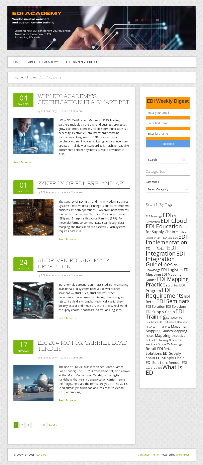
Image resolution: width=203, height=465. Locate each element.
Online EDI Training (157, 340)
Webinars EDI (154, 368)
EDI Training (165, 313)
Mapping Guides (159, 330)
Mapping (178, 326)
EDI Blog (41, 454)
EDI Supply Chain (160, 311)
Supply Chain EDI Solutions (165, 360)
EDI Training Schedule (83, 62)
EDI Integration (161, 250)
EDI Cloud (174, 220)
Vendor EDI (178, 362)
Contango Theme (148, 454)
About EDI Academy (43, 62)
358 (42, 425)
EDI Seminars (173, 301)
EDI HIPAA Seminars (167, 238)
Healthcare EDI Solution (175, 322)
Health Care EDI (154, 322)
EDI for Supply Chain (167, 229)
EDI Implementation (166, 239)
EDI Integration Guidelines (165, 259)
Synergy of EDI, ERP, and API (81, 183)
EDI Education (164, 226)
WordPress (183, 454)
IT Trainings (163, 326)
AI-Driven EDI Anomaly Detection (73, 263)
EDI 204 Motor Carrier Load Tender (82, 345)
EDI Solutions (176, 306)
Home (16, 62)
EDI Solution (155, 306)
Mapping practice (170, 335)
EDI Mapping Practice (167, 281)
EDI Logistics (172, 269)
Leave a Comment (72, 111)
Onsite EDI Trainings (170, 344)
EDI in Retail (156, 248)
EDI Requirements (165, 292)
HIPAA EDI (151, 326)
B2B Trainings (154, 216)
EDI (167, 215)
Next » (53, 425)
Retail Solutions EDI (159, 351)
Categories (152, 182)
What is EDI (164, 370)
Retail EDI (154, 348)
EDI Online (172, 285)
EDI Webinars (174, 317)
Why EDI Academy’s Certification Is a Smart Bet (83, 99)
